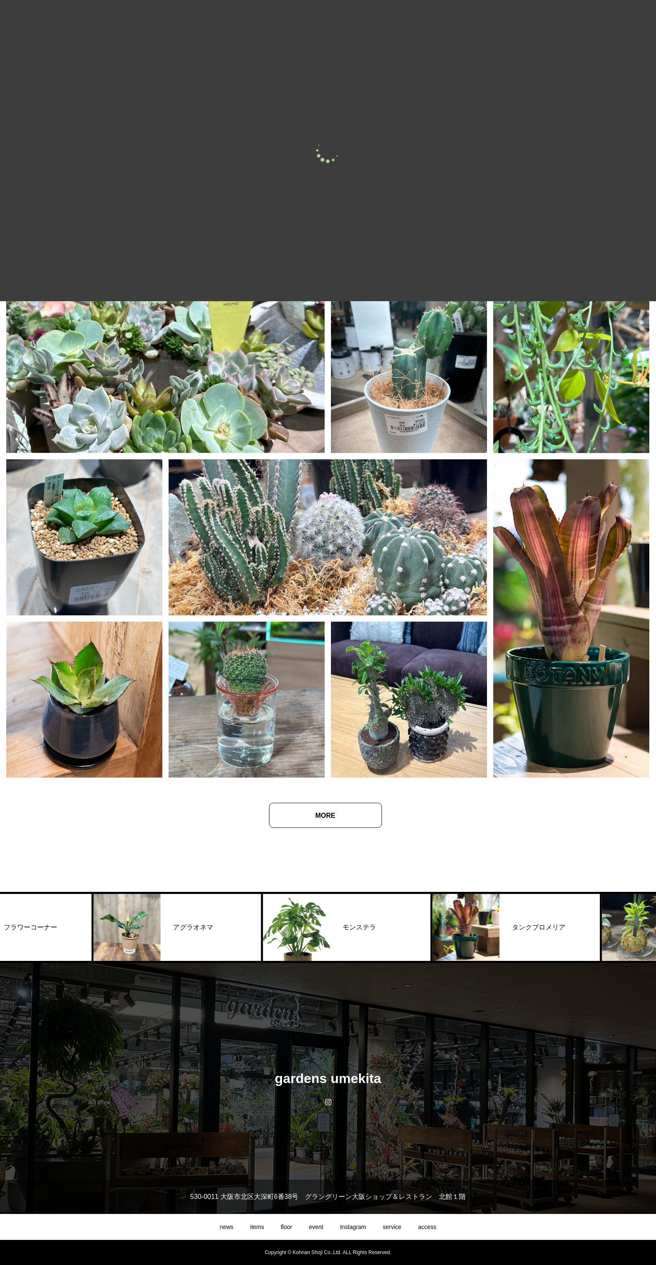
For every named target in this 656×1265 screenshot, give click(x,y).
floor (286, 1227)
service (392, 1227)
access (427, 1227)
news (226, 1227)
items (257, 1227)
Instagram (353, 1227)
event (316, 1227)
